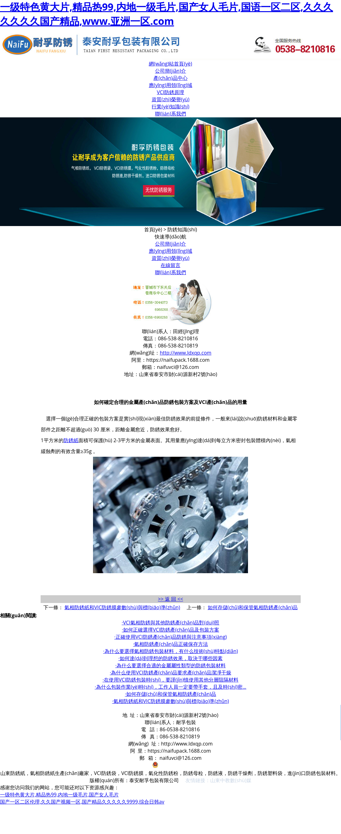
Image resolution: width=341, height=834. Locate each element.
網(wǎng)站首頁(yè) (170, 63)
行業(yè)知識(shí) (170, 106)
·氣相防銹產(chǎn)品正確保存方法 (170, 644)
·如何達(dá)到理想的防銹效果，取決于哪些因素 (170, 658)
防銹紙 (71, 440)
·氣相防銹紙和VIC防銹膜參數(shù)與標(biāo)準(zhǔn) (170, 701)
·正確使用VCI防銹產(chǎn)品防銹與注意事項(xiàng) (170, 636)
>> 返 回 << (170, 599)
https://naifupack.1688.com (178, 359)
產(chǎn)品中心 (170, 78)
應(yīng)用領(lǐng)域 (170, 85)
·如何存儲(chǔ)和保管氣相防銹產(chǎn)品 (170, 694)
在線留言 (170, 265)
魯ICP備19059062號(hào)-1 (115, 766)
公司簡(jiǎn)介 (170, 70)
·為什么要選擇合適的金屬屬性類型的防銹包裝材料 (170, 665)
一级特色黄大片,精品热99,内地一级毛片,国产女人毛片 (59, 794)
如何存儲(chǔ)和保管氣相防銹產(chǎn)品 (253, 607)
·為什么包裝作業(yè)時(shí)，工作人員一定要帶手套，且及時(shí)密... (170, 686)
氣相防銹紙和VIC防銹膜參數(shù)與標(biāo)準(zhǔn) (122, 607)
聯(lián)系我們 (170, 113)
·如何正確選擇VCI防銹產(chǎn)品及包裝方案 (170, 629)
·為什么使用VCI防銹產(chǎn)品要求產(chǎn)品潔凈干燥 (170, 672)
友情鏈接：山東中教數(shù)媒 (218, 780)
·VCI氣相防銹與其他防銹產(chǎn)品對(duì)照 (170, 622)
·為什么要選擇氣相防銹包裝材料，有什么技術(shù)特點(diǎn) (170, 651)
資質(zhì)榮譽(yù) (170, 99)
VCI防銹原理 (170, 92)
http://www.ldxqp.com (185, 352)
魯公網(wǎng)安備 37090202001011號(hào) (204, 766)
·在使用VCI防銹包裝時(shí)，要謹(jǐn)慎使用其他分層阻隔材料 (171, 679)
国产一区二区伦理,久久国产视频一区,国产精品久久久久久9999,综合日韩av (82, 801)
